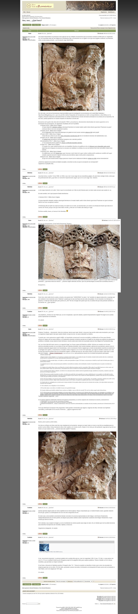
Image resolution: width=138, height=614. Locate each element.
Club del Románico (34, 18)
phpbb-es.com (79, 610)
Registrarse (104, 12)
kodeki (75, 608)
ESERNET (67, 609)
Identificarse (111, 12)
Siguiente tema (111, 28)
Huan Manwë (70, 610)
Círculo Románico (74, 609)
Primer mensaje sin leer (102, 28)
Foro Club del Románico (45, 18)
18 (110, 25)
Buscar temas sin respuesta (28, 16)
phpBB (63, 607)
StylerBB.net (70, 608)
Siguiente (113, 25)
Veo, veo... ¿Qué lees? (32, 20)
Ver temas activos (38, 16)
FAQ (24, 12)
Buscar (28, 12)
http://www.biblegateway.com (46, 115)
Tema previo (93, 28)
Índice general (25, 18)
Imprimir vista (26, 28)
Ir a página (101, 25)
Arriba (24, 169)
